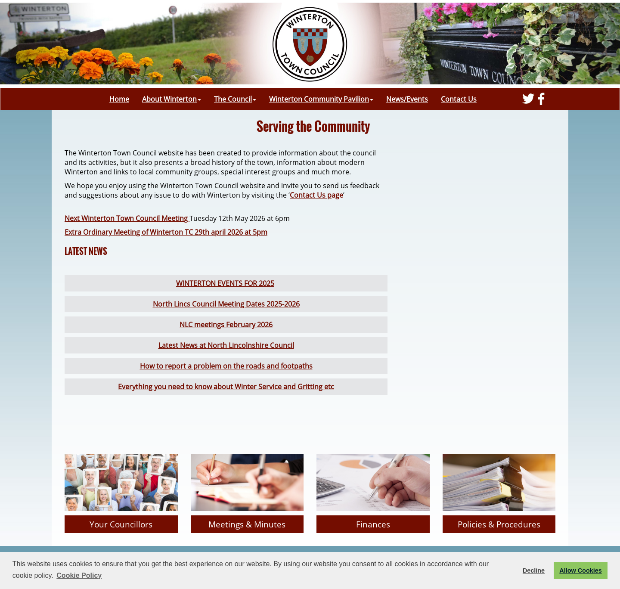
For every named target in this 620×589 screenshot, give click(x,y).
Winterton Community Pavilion (321, 99)
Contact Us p (311, 195)
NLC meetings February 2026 (226, 324)
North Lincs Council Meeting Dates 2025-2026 (226, 304)
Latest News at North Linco (202, 345)
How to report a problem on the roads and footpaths (226, 366)
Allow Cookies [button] (580, 570)
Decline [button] (534, 570)
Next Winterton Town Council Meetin (124, 218)
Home (119, 99)
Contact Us (459, 99)
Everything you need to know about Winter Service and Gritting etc (226, 386)
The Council (235, 99)
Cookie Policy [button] (79, 575)
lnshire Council (270, 345)
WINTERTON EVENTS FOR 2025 (225, 283)
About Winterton (171, 99)
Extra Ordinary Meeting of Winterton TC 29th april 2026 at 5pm (166, 232)
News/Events (407, 99)
